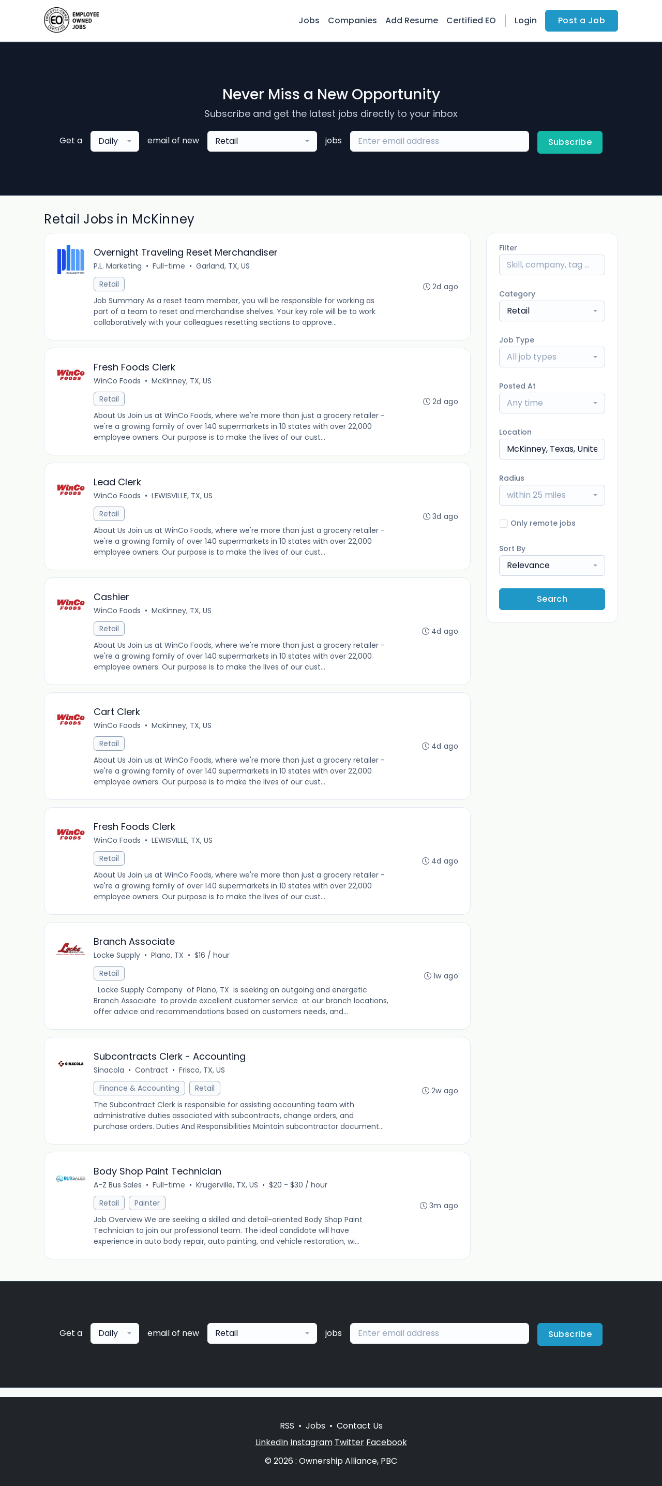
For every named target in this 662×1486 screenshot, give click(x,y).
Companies (352, 20)
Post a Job (581, 20)
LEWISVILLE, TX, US (182, 498)
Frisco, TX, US (202, 1078)
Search (552, 599)
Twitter (349, 1442)
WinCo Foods (117, 382)
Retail (109, 284)
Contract (152, 1078)
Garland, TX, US (223, 266)
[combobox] (115, 141)
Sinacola (109, 1078)
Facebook (386, 1442)
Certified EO (471, 20)
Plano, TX (168, 962)
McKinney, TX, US (182, 382)
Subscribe (570, 142)
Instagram (311, 1442)
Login (526, 20)
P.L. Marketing (118, 266)
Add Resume (411, 20)
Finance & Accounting (140, 1096)
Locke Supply (117, 962)
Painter (147, 1212)
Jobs (309, 20)
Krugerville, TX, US (228, 1193)
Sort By (512, 548)
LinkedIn (271, 1442)
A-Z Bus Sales (118, 1193)
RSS (287, 1426)
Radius (511, 478)
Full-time (169, 266)
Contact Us (360, 1426)
